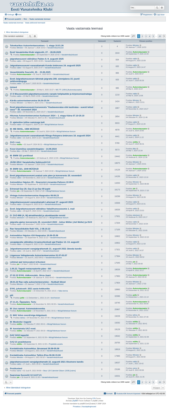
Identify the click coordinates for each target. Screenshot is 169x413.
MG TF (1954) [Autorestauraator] (69, 90)
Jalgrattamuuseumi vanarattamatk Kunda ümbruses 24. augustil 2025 (45, 65)
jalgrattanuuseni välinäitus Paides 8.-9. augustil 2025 (37, 59)
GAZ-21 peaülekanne (20, 342)
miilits (19, 144)
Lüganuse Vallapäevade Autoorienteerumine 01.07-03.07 (38, 255)
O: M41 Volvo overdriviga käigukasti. (28, 315)
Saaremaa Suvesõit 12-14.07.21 (26, 375)
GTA (94, 398)
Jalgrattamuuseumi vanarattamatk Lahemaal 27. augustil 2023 (41, 202)
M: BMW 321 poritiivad (21, 155)
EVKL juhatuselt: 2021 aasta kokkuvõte (30, 288)
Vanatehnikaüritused (55, 48)
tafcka (22, 318)
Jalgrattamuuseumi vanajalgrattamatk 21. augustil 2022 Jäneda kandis (46, 248)
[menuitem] (18, 15)
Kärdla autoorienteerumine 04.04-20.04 (29, 100)
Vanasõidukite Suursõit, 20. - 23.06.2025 (30, 72)
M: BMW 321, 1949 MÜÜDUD (24, 169)
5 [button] (153, 36)
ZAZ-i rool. (15, 142)
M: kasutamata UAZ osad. (23, 328)
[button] (133, 36)
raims (19, 371)
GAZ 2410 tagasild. (19, 335)
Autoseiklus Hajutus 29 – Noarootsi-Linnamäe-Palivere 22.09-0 (42, 182)
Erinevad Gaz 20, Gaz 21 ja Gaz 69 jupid (30, 189)
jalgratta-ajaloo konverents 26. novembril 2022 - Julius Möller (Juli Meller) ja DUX (51, 222)
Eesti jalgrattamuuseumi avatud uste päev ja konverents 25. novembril (45, 175)
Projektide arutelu (56, 344)
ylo (18, 191)
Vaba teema (63, 291)
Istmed (13, 87)
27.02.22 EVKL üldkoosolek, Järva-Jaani (30, 275)
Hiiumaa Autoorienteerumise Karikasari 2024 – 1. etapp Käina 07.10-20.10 (47, 115)
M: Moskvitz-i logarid (20, 322)
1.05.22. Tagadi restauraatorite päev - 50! (30, 268)
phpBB (74, 401)
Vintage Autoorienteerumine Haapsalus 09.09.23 (34, 195)
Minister (20, 48)
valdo (19, 61)
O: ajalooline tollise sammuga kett (27, 122)
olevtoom (20, 218)
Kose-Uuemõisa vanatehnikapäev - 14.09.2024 (33, 149)
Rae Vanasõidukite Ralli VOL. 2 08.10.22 (30, 229)
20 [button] (160, 36)
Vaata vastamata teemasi (13, 23)
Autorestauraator (27, 55)
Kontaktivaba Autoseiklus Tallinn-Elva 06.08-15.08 (35, 355)
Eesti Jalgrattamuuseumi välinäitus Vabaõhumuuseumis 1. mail (42, 209)
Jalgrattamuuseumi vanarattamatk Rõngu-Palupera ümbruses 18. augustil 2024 (50, 135)
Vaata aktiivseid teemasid (35, 23)
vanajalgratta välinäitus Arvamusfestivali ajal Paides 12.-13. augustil (44, 242)
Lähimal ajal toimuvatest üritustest (27, 262)
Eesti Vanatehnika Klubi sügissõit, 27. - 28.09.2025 (35, 52)
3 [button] (146, 36)
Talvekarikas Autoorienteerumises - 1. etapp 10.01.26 (37, 45)
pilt (11, 295)
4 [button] (149, 36)
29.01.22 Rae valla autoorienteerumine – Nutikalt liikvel (38, 282)
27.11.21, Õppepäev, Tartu (23, 302)
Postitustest (16, 368)
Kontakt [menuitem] (108, 393)
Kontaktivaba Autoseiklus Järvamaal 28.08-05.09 (34, 348)
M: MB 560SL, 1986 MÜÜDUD (24, 129)
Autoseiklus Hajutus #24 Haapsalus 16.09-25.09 (34, 235)
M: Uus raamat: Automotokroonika (27, 308)
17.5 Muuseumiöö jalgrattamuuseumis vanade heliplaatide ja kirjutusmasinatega (51, 94)
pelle (22, 298)
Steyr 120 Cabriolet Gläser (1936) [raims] (59, 371)
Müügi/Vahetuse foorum (54, 124)
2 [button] (142, 36)
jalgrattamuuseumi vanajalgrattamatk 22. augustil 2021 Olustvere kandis (46, 362)
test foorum (55, 298)
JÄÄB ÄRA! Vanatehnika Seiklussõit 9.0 (30, 162)
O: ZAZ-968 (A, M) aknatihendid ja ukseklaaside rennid (37, 215)
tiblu (18, 151)
